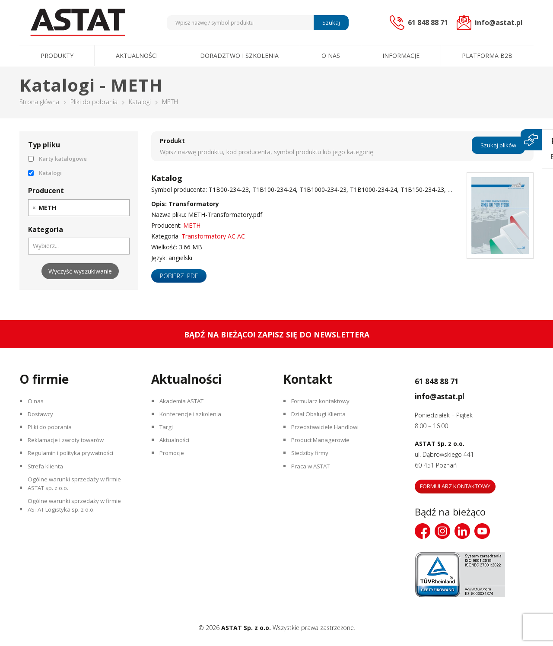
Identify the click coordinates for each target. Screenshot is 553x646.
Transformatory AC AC (213, 236)
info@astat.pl (451, 395)
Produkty (57, 55)
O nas (330, 55)
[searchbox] (62, 207)
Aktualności (137, 55)
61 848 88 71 (446, 379)
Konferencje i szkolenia (192, 417)
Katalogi (140, 102)
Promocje (174, 462)
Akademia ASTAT (184, 402)
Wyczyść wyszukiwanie (80, 271)
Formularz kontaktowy (323, 402)
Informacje (401, 55)
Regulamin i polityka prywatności (74, 462)
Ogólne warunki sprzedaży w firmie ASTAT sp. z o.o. (77, 498)
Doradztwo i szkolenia (239, 55)
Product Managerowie (323, 447)
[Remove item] (34, 207)
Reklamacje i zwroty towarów (70, 447)
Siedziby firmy (311, 462)
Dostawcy (43, 417)
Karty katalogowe (57, 158)
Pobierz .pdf (179, 276)
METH (191, 225)
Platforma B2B (487, 55)
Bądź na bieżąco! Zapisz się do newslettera (276, 334)
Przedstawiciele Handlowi (327, 432)
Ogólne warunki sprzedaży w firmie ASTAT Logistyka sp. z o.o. (77, 524)
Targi (167, 432)
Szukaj (330, 22)
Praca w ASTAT (313, 478)
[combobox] (79, 207)
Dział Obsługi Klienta (321, 417)
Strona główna (39, 102)
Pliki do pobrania (94, 102)
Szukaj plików (498, 146)
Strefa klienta (47, 478)
